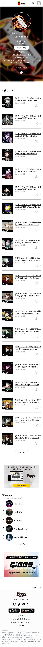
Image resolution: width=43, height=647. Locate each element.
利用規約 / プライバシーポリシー (21, 622)
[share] (13, 33)
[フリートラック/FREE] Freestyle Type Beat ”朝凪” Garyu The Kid (28, 99)
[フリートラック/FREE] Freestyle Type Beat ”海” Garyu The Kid (28, 170)
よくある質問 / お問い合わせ (21, 619)
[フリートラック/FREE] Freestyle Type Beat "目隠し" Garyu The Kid (28, 205)
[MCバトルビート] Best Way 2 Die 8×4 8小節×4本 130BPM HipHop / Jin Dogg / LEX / (28, 294)
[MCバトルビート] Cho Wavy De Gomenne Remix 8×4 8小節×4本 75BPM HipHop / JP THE (28, 419)
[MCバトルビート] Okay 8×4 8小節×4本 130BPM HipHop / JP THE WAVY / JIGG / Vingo (28, 312)
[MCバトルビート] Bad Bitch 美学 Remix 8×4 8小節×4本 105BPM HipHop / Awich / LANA (28, 401)
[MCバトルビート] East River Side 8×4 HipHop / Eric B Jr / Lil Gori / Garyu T (27, 259)
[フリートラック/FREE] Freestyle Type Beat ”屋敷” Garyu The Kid (28, 188)
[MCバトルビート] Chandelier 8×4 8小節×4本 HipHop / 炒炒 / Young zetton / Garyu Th (28, 277)
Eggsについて (21, 616)
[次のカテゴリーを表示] (39, 564)
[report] (16, 33)
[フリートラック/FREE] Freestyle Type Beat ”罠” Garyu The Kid (28, 134)
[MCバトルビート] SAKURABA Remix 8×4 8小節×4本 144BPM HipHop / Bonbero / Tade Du (28, 330)
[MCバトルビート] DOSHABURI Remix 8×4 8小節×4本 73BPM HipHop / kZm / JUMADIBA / (28, 365)
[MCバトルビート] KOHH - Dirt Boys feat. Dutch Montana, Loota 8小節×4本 (28, 436)
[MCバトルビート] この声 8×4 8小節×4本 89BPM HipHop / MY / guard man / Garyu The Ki (28, 383)
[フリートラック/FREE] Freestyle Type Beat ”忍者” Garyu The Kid (28, 117)
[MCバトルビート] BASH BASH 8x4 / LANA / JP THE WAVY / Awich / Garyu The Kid (28, 241)
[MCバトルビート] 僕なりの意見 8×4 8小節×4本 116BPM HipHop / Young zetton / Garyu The (28, 348)
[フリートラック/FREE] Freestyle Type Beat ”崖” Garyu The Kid (28, 152)
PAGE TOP (36, 587)
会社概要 (21, 625)
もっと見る (22, 67)
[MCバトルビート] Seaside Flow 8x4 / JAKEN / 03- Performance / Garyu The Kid (28, 223)
